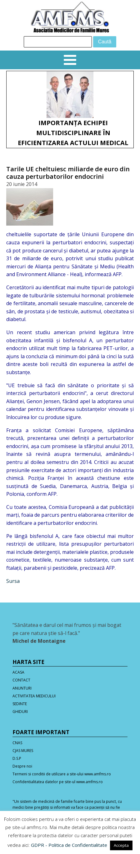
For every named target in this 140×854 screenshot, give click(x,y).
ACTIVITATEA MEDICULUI (34, 696)
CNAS (17, 742)
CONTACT (21, 680)
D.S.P (16, 758)
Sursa (13, 581)
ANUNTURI (22, 688)
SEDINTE (19, 703)
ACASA (18, 672)
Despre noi (22, 766)
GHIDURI (20, 711)
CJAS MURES (22, 750)
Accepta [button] (121, 845)
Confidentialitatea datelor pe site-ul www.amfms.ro (57, 781)
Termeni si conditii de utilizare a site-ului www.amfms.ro (61, 774)
